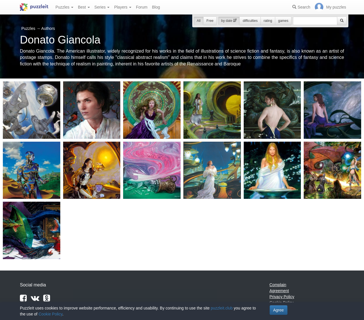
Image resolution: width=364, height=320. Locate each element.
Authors (48, 28)
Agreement (279, 290)
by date (229, 21)
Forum (141, 7)
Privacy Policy (282, 296)
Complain (278, 284)
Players (122, 7)
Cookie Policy (50, 314)
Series (102, 7)
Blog (156, 7)
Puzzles (64, 7)
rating (268, 21)
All (198, 21)
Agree (278, 310)
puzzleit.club (222, 308)
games (283, 21)
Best (84, 7)
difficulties (250, 21)
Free (210, 21)
